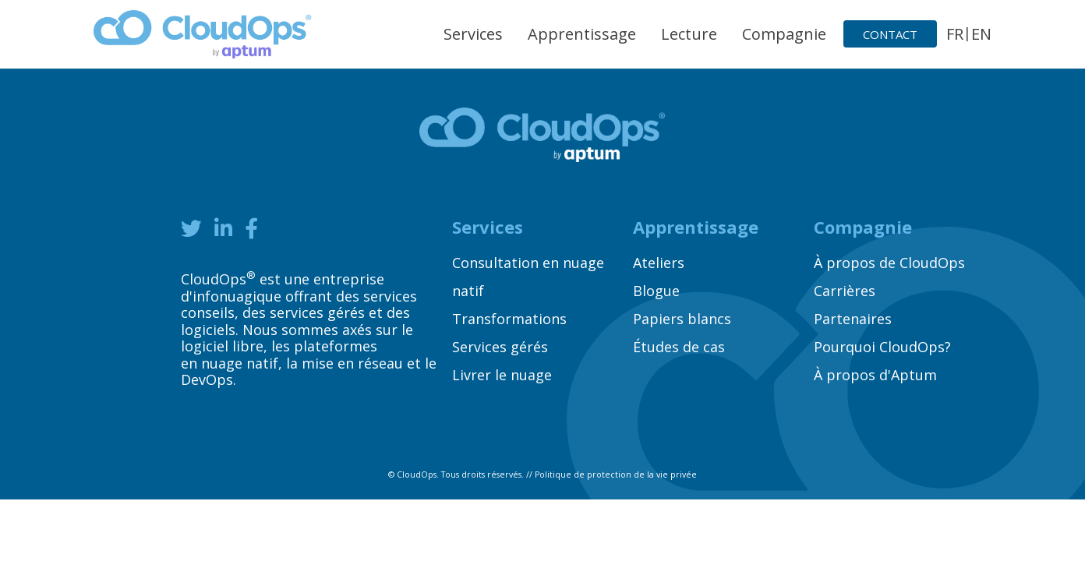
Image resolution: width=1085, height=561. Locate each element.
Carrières (844, 290)
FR (954, 33)
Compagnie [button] (784, 33)
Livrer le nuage (502, 374)
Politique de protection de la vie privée (616, 474)
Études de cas (679, 346)
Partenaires (853, 318)
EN (981, 33)
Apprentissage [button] (582, 33)
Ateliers (658, 262)
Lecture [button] (689, 33)
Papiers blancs (682, 318)
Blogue (656, 290)
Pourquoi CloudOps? (882, 346)
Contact (890, 34)
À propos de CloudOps (889, 262)
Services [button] (473, 33)
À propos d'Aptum (875, 374)
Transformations (509, 318)
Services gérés (500, 346)
